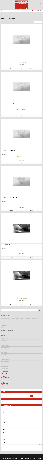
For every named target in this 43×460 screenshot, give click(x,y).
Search (40, 310)
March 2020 (4, 349)
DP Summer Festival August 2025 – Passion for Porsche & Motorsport (19, 318)
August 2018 (4, 363)
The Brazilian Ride (5, 323)
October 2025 (4, 338)
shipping (22, 160)
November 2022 (5, 343)
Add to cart (31, 68)
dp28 (4, 422)
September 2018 (5, 361)
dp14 (4, 419)
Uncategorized (5, 377)
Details (11, 68)
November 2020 (5, 345)
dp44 (4, 432)
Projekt (3, 376)
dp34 (4, 425)
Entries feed (5, 383)
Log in (3, 382)
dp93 (4, 439)
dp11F (4, 412)
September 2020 (5, 347)
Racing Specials (6, 408)
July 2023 (3, 340)
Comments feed (5, 384)
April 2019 (3, 354)
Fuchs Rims (5, 442)
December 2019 (4, 352)
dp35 (4, 429)
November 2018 (5, 359)
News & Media (5, 373)
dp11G (4, 415)
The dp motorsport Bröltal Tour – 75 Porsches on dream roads (18, 320)
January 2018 (4, 368)
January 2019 (4, 356)
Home (2, 16)
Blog (3, 374)
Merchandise (6, 446)
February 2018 (4, 366)
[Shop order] (38, 22)
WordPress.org (5, 385)
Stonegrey (3, 325)
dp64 (4, 436)
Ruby (2, 327)
